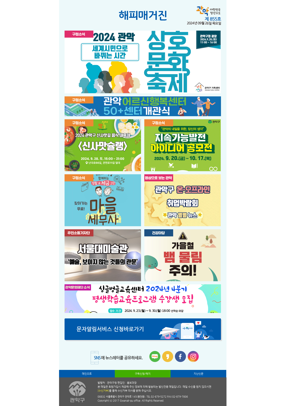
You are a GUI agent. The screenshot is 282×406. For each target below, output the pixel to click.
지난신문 (198, 373)
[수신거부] (103, 390)
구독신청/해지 (142, 373)
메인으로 (87, 373)
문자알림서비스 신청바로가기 (110, 329)
